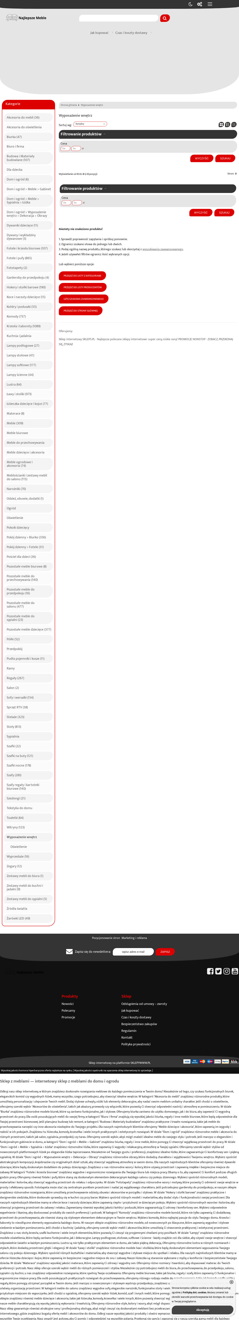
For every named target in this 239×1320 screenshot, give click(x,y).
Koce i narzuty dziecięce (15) (26, 296)
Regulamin (128, 1031)
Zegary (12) (14, 866)
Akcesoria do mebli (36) (23, 117)
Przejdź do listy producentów (83, 287)
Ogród (11, 508)
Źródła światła (17, 908)
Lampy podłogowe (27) (23, 345)
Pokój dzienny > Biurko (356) (26, 537)
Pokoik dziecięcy (18, 527)
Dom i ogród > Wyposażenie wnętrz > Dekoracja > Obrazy (27, 213)
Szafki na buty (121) (20, 755)
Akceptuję (202, 1310)
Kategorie (13, 104)
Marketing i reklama (134, 938)
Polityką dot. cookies (194, 1292)
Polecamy (68, 1010)
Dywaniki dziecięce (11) (22, 225)
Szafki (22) (14, 745)
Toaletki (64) (15, 817)
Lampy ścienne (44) (20, 374)
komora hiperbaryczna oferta (35, 1070)
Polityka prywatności (135, 1044)
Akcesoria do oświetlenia (24, 127)
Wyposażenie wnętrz (22, 836)
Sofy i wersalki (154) (20, 697)
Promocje (68, 1017)
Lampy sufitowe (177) (21, 364)
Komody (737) (16, 316)
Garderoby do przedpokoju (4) (28, 277)
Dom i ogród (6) (18, 179)
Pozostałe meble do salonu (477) (21, 604)
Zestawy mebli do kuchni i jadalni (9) (25, 887)
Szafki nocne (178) (19, 765)
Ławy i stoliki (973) (19, 393)
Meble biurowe (17, 432)
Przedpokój (14, 648)
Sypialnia (13, 736)
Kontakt (127, 1037)
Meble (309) (15, 423)
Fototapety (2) (17, 267)
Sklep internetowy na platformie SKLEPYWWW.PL (119, 1062)
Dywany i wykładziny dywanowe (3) (21, 236)
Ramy (11, 668)
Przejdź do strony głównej (81, 311)
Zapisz (165, 951)
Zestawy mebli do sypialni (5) (27, 898)
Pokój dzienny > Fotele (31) (25, 546)
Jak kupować (99, 33)
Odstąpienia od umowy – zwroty (144, 1004)
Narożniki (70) (16, 488)
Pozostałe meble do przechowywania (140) (22, 578)
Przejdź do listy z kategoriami (82, 276)
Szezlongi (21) (16, 798)
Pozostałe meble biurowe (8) (26, 566)
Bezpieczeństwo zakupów (139, 1024)
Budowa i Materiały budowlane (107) (20, 158)
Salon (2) (13, 687)
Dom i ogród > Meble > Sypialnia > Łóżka (23, 200)
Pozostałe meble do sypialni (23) (21, 618)
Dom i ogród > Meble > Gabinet (29, 188)
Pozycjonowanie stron (106, 938)
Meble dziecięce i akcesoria (25, 452)
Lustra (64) (14, 384)
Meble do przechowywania (25, 442)
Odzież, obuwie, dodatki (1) (25, 498)
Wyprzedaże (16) (18, 856)
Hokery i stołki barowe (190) (26, 287)
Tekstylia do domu (19, 807)
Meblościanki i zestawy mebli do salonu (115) (27, 477)
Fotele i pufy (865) (19, 257)
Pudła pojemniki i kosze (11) (25, 658)
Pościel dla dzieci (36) (21, 556)
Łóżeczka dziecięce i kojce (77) (27, 403)
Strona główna (69, 105)
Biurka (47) (14, 136)
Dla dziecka (14, 169)
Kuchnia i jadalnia (19, 335)
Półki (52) (13, 639)
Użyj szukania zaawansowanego (84, 299)
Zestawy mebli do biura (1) (25, 875)
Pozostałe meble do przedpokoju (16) (21, 591)
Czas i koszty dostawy (131, 33)
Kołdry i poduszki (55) (22, 306)
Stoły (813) (14, 726)
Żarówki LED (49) (18, 918)
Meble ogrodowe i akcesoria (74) (19, 463)
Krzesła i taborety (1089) (24, 326)
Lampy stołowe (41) (20, 355)
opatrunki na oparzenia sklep (108, 1070)
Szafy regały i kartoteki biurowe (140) (23, 786)
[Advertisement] (119, 66)
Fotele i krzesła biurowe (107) (27, 248)
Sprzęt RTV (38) (17, 707)
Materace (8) (15, 413)
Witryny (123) (16, 827)
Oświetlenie (15, 517)
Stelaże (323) (15, 716)
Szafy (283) (14, 774)
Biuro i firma (15, 146)
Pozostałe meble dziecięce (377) (29, 629)
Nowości (68, 1004)
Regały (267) (15, 677)
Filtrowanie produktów (81, 134)
